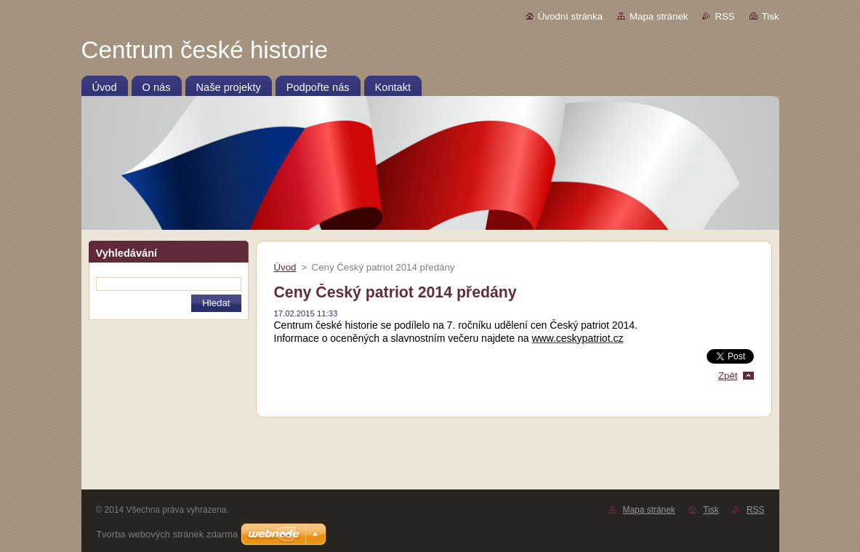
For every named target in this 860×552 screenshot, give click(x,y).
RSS (724, 16)
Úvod (285, 267)
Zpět (728, 375)
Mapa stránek (659, 16)
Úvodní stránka (570, 16)
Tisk (770, 16)
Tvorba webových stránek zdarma (167, 534)
